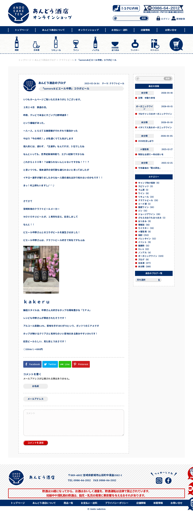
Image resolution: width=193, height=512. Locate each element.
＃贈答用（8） (145, 231)
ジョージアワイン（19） (150, 214)
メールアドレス (35, 398)
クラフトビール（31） (148, 200)
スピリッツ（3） (146, 186)
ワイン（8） (144, 193)
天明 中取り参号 (146, 98)
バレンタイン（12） (147, 238)
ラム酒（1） (144, 190)
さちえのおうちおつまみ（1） (152, 217)
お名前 (35, 386)
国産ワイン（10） (146, 207)
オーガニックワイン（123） (151, 256)
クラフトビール (116, 83)
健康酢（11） (144, 245)
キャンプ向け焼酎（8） (149, 183)
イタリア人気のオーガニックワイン (155, 127)
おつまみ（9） (145, 221)
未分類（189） (145, 266)
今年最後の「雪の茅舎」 (150, 168)
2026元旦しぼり (146, 141)
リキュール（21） (146, 197)
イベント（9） (145, 242)
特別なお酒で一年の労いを (151, 154)
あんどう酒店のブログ (52, 83)
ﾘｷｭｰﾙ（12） (144, 249)
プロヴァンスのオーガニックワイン (155, 114)
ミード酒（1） (145, 204)
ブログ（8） (144, 259)
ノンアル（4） (145, 252)
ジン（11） (143, 210)
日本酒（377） (145, 263)
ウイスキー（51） (146, 228)
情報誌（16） (144, 224)
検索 (144, 18)
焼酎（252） (144, 235)
